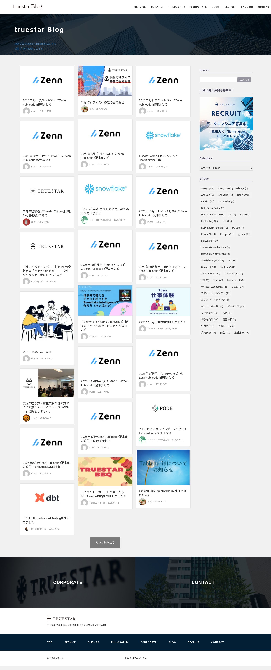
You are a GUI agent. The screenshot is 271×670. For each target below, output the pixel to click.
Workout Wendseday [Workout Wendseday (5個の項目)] (214, 286)
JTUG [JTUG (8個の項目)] (228, 221)
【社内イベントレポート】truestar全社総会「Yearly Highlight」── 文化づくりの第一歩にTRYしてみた (47, 271)
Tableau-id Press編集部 (100, 220)
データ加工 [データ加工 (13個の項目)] (236, 306)
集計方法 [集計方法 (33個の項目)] (241, 332)
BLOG (200, 7)
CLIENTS (142, 7)
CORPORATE (184, 7)
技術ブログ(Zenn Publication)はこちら (35, 43)
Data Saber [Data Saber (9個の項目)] (226, 201)
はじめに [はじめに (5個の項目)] (238, 286)
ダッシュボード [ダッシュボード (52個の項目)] (212, 306)
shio (33, 222)
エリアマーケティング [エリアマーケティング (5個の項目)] (215, 299)
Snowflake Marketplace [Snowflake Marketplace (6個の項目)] (215, 247)
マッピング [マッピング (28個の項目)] (209, 313)
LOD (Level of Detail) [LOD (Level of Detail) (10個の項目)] (214, 227)
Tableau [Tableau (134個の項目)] (227, 267)
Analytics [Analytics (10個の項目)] (225, 195)
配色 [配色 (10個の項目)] (225, 332)
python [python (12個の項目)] (244, 234)
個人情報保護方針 (55, 662)
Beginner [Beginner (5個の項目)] (243, 195)
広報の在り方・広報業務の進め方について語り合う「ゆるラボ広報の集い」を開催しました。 (46, 407)
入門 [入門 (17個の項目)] (227, 313)
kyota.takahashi (38, 529)
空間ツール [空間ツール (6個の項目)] (227, 326)
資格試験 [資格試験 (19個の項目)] (208, 332)
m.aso (34, 111)
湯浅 (91, 109)
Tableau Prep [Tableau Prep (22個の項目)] (210, 273)
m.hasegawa (37, 281)
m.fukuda (93, 336)
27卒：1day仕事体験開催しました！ (162, 322)
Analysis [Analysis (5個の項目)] (207, 195)
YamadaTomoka (155, 329)
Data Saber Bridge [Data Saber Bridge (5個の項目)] (212, 208)
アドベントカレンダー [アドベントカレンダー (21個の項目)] (215, 293)
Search (244, 79)
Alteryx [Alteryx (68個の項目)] (207, 188)
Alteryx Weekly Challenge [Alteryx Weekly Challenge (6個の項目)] (233, 188)
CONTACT (257, 7)
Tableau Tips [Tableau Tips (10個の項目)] (234, 273)
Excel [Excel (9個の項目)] (244, 214)
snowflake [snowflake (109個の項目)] (210, 240)
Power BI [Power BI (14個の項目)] (208, 234)
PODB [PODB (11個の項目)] (238, 227)
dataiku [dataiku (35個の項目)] (207, 201)
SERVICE (125, 7)
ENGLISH (232, 7)
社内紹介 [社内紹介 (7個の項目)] (207, 326)
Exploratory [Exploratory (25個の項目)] (210, 221)
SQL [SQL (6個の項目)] (232, 260)
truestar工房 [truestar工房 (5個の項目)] (235, 280)
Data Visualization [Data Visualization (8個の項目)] (212, 214)
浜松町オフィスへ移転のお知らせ (102, 102)
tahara (150, 166)
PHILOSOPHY (161, 7)
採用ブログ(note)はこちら (29, 48)
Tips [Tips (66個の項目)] (218, 280)
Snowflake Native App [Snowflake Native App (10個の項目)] (215, 254)
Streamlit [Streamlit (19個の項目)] (208, 267)
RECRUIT (215, 7)
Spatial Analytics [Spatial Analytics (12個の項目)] (212, 260)
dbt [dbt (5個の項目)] (232, 214)
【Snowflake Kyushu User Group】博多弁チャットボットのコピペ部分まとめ (104, 326)
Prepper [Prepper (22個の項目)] (227, 234)
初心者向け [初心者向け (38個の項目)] (209, 319)
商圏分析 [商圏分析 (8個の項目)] (229, 319)
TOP (50, 645)
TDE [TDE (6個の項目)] (205, 280)
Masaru (34, 358)
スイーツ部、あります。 (38, 352)
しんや (34, 418)
